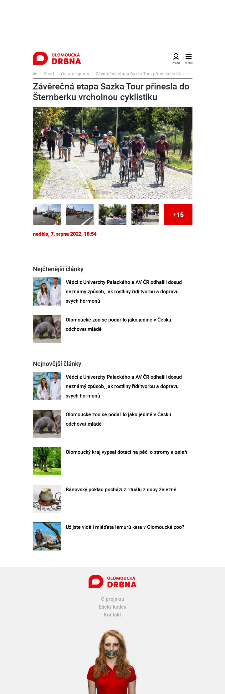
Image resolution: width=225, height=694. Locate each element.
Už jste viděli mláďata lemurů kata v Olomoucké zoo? (125, 527)
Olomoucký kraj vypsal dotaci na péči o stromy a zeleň (126, 451)
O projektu (112, 598)
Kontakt (112, 614)
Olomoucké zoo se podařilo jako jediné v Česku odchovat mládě (118, 324)
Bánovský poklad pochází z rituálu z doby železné (121, 489)
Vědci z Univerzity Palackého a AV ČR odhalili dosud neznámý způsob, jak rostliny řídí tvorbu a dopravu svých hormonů (124, 291)
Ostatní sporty (75, 74)
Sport (49, 74)
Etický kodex (112, 606)
